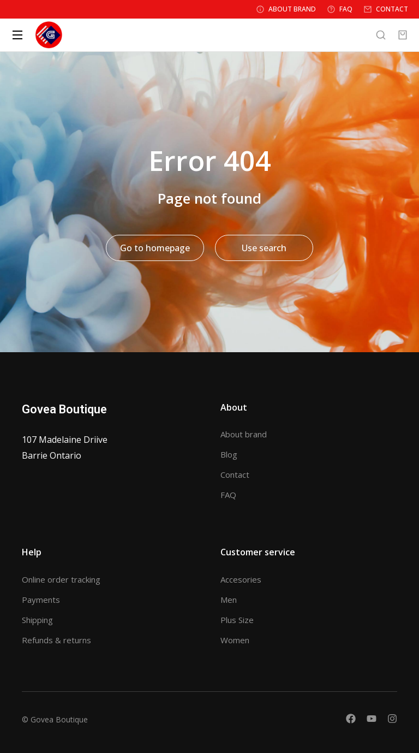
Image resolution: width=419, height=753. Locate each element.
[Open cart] (402, 34)
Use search (264, 248)
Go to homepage (155, 248)
